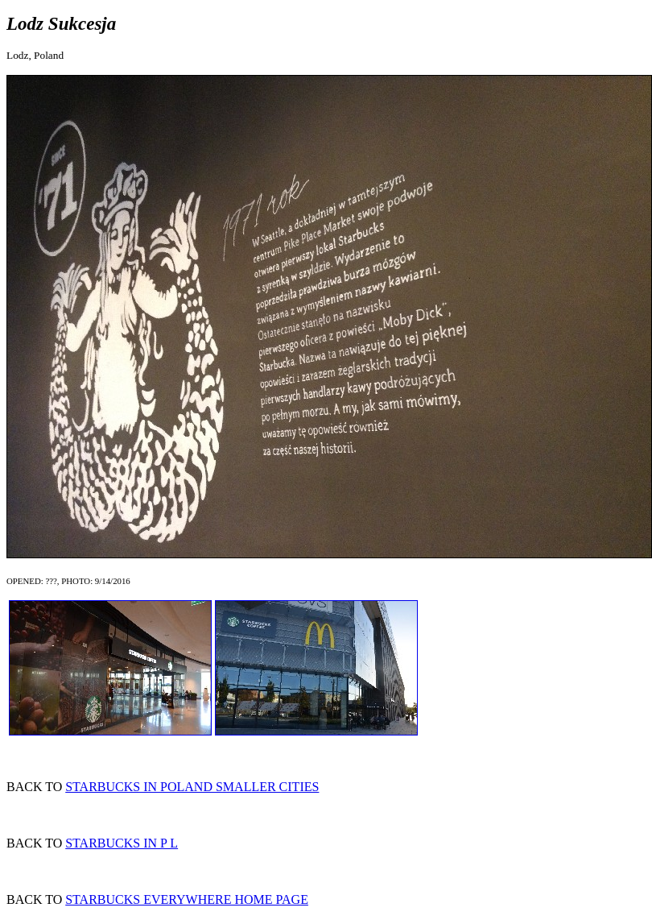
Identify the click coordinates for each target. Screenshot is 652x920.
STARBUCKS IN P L (121, 843)
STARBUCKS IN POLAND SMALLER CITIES (192, 787)
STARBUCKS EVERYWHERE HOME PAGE (186, 899)
